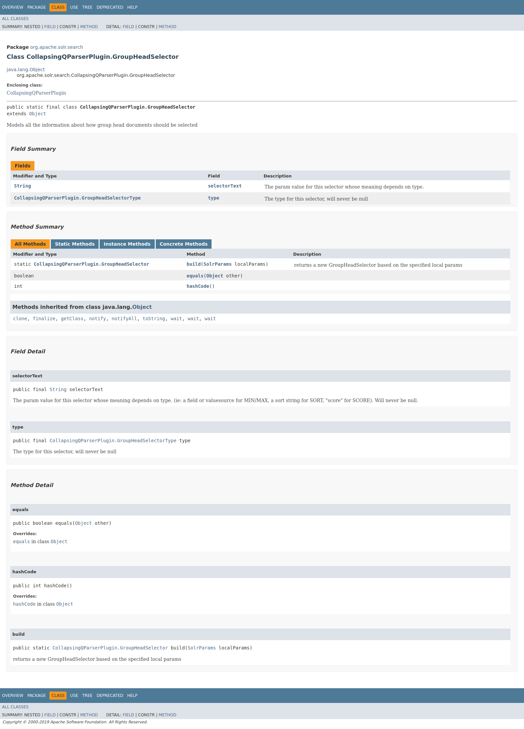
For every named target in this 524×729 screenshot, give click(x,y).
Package (36, 7)
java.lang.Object (26, 69)
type (213, 198)
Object (37, 113)
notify (97, 318)
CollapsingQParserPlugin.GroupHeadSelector (91, 264)
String (22, 186)
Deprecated (110, 7)
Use (74, 7)
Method (89, 26)
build (193, 264)
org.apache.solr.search (56, 47)
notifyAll (124, 318)
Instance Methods (127, 244)
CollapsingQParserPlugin (36, 93)
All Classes (15, 18)
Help (132, 7)
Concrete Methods (184, 244)
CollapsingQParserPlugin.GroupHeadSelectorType (77, 198)
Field (49, 26)
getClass (72, 318)
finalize (44, 318)
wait (176, 318)
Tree (87, 7)
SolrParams (218, 264)
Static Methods (75, 244)
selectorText (225, 186)
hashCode (197, 286)
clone (20, 318)
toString (154, 318)
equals (195, 275)
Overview (12, 7)
